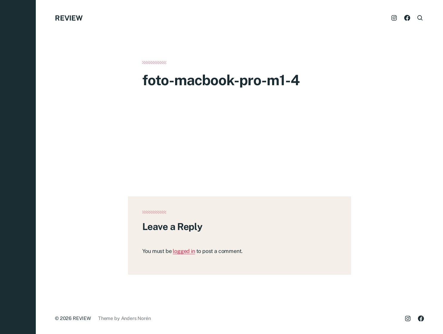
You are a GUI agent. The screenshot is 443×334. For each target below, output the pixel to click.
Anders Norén (136, 318)
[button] (18, 167)
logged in (184, 251)
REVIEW (69, 17)
